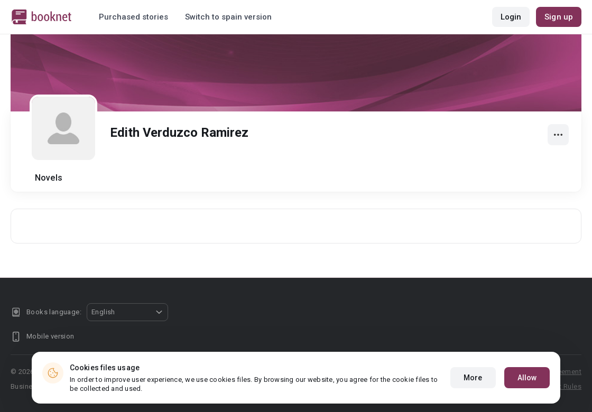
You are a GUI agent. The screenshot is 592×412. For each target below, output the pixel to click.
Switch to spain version (228, 17)
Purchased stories (133, 17)
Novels (48, 178)
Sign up (558, 17)
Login (511, 17)
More (473, 382)
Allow (527, 382)
